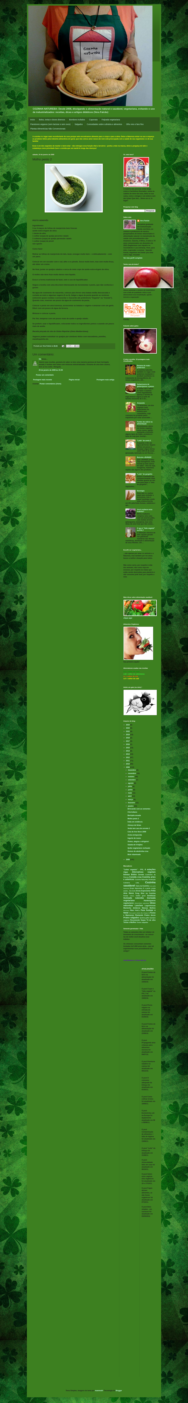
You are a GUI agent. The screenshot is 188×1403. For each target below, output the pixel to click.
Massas (145, 908)
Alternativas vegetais (144, 872)
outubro (131, 777)
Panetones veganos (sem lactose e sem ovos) (50, 124)
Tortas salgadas (142, 922)
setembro (132, 780)
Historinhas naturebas (142, 903)
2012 (128, 757)
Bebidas (126, 875)
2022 (128, 731)
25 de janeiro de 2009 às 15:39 (51, 370)
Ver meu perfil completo (132, 258)
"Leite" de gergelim (144, 474)
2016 (128, 744)
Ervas (138, 891)
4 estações (150, 869)
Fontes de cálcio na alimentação (144, 423)
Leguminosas (150, 906)
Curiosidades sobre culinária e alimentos (104, 124)
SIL (40, 359)
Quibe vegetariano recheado (139, 848)
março (130, 799)
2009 (128, 767)
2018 (128, 738)
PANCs (137, 910)
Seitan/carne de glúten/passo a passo (145, 385)
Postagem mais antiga (105, 380)
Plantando (139, 915)
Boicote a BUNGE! (144, 457)
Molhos (153, 908)
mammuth (99, 1391)
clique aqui (127, 618)
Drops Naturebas (136, 888)
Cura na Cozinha (142, 886)
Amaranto (141, 403)
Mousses (126, 910)
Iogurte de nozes (134, 838)
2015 (128, 748)
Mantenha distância (131, 908)
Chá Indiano (132, 812)
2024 (128, 725)
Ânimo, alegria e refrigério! (138, 841)
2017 (128, 741)
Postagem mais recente (42, 380)
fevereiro (132, 803)
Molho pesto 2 (133, 819)
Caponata (93, 120)
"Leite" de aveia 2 (144, 441)
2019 (128, 735)
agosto (131, 783)
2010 (128, 764)
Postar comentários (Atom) (50, 384)
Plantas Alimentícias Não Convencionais (47, 129)
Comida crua (135, 877)
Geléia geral (140, 896)
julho (130, 786)
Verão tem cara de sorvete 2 (139, 828)
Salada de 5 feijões (135, 845)
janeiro (131, 806)
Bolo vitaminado (134, 854)
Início (32, 120)
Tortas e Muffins (129, 922)
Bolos (134, 874)
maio (130, 793)
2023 (128, 728)
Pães (132, 910)
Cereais (141, 875)
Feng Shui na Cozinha (145, 893)
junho (130, 790)
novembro (132, 773)
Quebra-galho (145, 918)
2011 (128, 761)
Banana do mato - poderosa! (144, 367)
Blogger (119, 1391)
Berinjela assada (134, 815)
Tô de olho (151, 920)
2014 (128, 751)
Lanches (139, 905)
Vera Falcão (144, 221)
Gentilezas (151, 896)
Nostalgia (140, 491)
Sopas (143, 920)
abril (130, 796)
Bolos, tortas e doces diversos (52, 120)
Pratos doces (150, 915)
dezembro (132, 770)
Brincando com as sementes (139, 809)
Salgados (79, 124)
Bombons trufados (77, 120)
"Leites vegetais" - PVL (133, 870)
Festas (125, 896)
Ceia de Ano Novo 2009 (137, 832)
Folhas (132, 896)
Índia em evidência (135, 822)
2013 (128, 754)
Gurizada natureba (133, 898)
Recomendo (135, 920)
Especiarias (146, 891)
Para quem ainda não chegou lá (139, 913)
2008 (128, 860)
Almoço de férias (134, 825)
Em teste (132, 891)
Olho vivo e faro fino (135, 124)
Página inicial (74, 380)
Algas (125, 872)
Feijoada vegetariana (111, 120)
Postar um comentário (45, 375)
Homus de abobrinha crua (138, 851)
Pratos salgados (131, 917)
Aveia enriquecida (135, 835)
